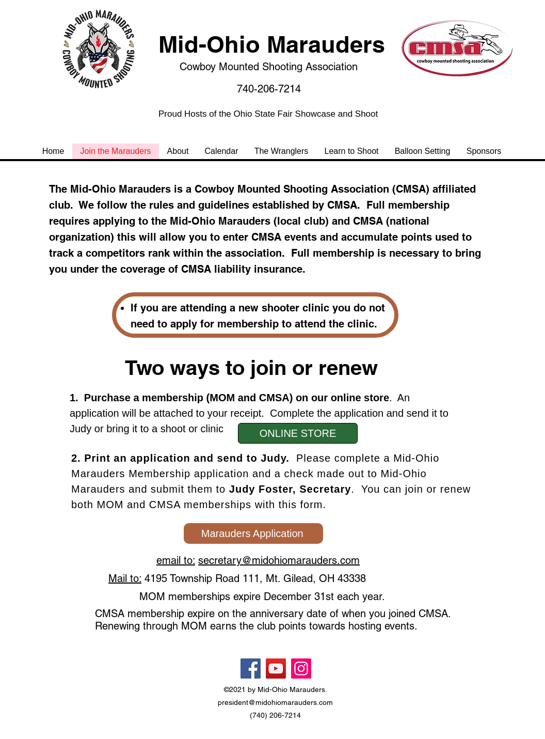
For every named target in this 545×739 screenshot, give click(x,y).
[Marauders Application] (253, 533)
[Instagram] (301, 668)
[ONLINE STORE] (298, 433)
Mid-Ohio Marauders (271, 44)
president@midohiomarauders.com (275, 702)
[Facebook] (251, 668)
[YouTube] (276, 668)
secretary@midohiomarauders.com (279, 560)
